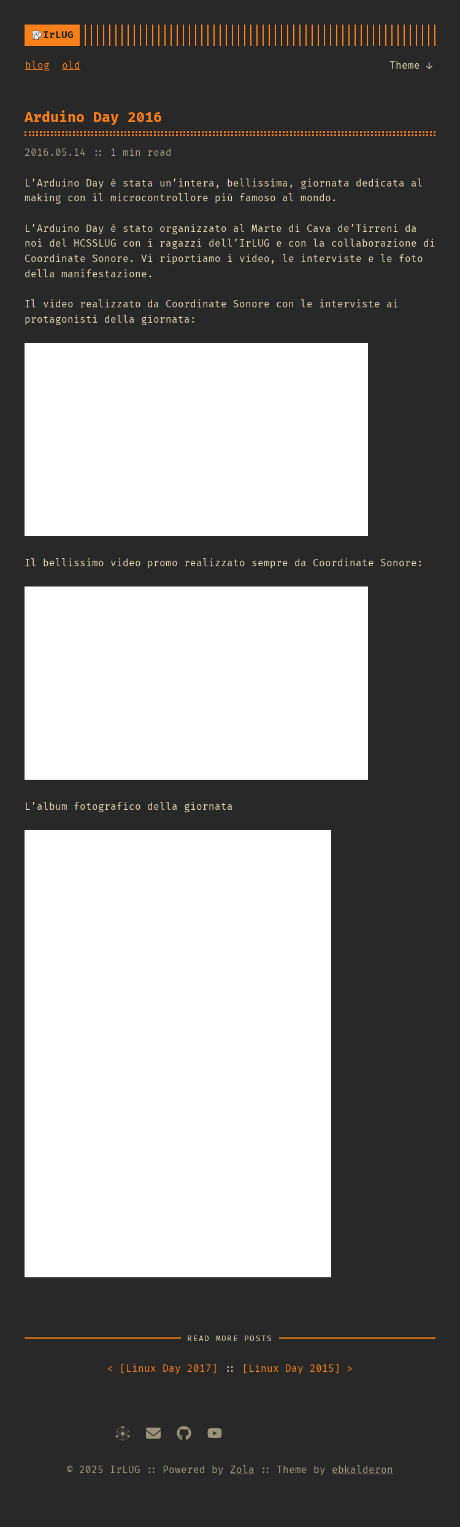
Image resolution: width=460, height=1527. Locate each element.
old (71, 65)
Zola (242, 1469)
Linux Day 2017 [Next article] (162, 1368)
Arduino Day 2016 (93, 117)
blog (37, 65)
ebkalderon (362, 1469)
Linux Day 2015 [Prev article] (297, 1368)
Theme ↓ (412, 64)
